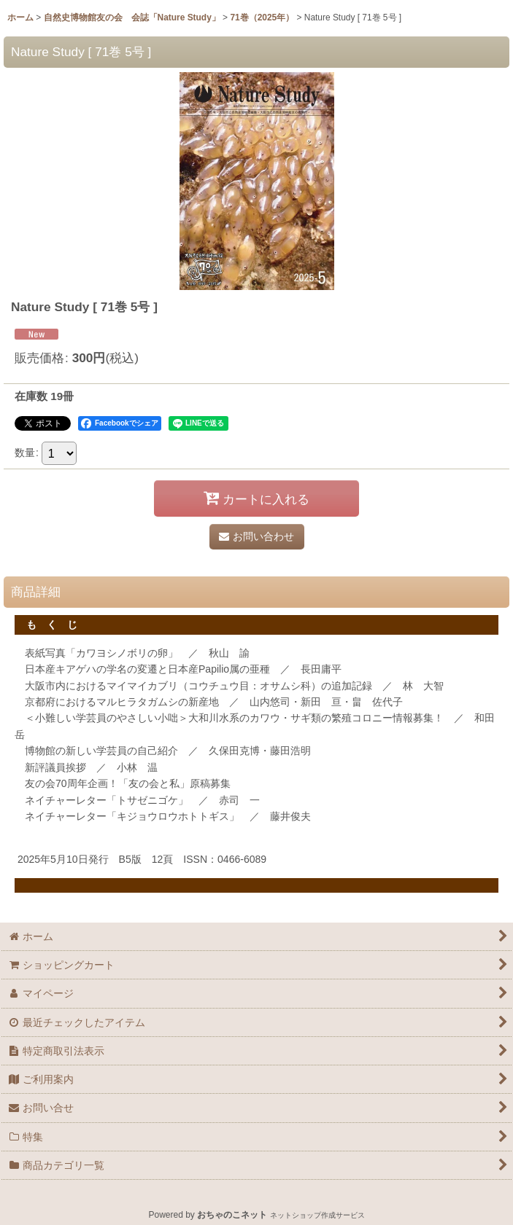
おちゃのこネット (232, 1215)
